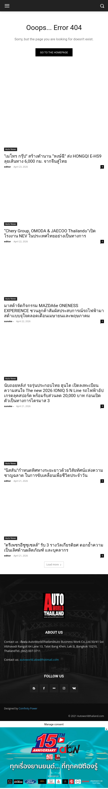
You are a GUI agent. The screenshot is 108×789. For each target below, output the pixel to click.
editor (7, 166)
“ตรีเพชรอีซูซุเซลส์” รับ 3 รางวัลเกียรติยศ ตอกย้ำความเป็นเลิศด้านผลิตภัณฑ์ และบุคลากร (53, 548)
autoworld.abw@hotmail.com (39, 660)
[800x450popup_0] (54, 787)
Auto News (10, 149)
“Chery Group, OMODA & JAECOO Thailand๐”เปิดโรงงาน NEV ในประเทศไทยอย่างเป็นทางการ (50, 233)
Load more (54, 564)
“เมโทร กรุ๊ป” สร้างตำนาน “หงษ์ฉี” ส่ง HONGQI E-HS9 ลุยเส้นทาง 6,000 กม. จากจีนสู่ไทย (52, 159)
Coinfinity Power (28, 708)
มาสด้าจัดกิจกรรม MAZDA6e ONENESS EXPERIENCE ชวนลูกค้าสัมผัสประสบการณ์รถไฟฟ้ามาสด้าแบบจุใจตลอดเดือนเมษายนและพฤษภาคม (54, 310)
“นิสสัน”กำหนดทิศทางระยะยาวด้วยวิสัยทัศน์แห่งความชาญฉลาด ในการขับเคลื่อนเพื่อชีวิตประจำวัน (53, 473)
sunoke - (8, 321)
